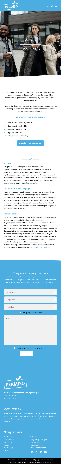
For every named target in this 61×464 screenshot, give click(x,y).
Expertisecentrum (37, 445)
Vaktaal (33, 437)
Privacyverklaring (11, 462)
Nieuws (6, 445)
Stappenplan (8, 442)
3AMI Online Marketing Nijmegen (45, 462)
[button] (56, 6)
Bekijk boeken (9, 437)
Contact (6, 450)
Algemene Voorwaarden (44, 460)
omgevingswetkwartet (41, 247)
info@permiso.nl (10, 395)
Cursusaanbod (9, 439)
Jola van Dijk (8, 448)
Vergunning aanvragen (38, 439)
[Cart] (52, 5)
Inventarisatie (35, 442)
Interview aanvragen (38, 448)
